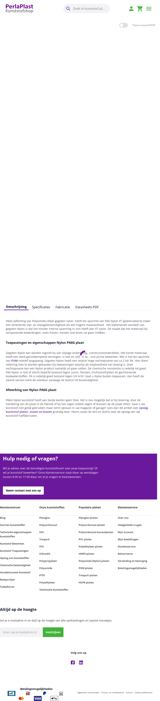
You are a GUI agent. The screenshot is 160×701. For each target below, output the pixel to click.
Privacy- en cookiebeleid (112, 692)
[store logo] (19, 8)
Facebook (73, 662)
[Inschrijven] (53, 632)
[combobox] (86, 8)
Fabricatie (62, 307)
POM (14, 360)
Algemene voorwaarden (88, 692)
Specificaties (41, 307)
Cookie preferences (143, 692)
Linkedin (81, 662)
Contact (129, 692)
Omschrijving (16, 307)
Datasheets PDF (87, 307)
